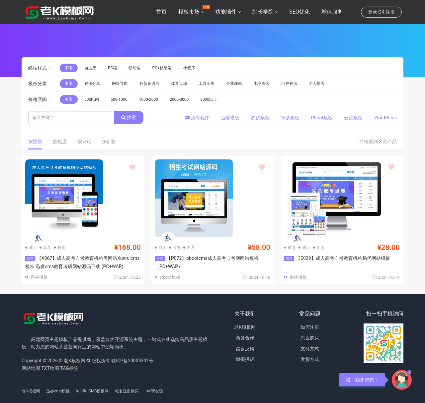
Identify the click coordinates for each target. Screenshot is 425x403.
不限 (69, 68)
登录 (372, 12)
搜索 (128, 117)
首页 (161, 12)
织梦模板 (290, 117)
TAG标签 (69, 368)
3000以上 (208, 99)
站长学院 (263, 12)
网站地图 (31, 368)
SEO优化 (299, 12)
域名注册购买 (127, 391)
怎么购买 (309, 337)
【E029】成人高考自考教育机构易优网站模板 (337, 258)
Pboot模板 (322, 117)
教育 (59, 247)
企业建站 (234, 83)
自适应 (90, 68)
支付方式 (309, 348)
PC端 (112, 68)
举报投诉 (245, 359)
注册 (390, 12)
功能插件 (225, 12)
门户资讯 (289, 83)
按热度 (60, 141)
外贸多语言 (149, 83)
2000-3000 (179, 99)
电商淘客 (262, 83)
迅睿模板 (230, 117)
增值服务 (332, 12)
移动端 (134, 68)
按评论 (84, 141)
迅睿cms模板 (58, 391)
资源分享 (92, 83)
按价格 (109, 141)
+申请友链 (154, 391)
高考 (45, 247)
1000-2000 (148, 99)
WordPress (385, 117)
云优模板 (353, 117)
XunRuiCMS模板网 (92, 391)
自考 (189, 247)
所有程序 (197, 117)
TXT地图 (50, 368)
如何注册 (309, 327)
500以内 (91, 99)
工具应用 (206, 83)
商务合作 (245, 337)
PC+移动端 (161, 68)
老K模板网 (245, 327)
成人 (31, 247)
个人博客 (317, 83)
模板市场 (189, 12)
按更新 (35, 141)
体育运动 (179, 83)
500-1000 (119, 99)
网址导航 (120, 83)
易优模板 (260, 117)
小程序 (189, 68)
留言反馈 (245, 348)
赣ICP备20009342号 (132, 360)
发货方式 (309, 359)
